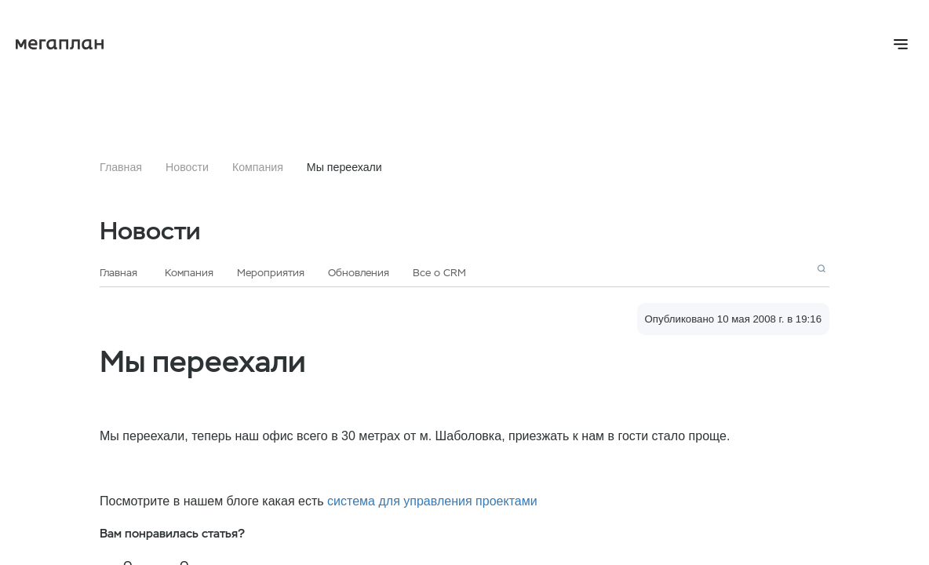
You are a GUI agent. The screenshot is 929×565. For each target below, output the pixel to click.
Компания (257, 167)
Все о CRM (439, 272)
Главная (121, 167)
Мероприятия (270, 272)
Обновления (358, 272)
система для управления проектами (432, 501)
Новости (187, 167)
